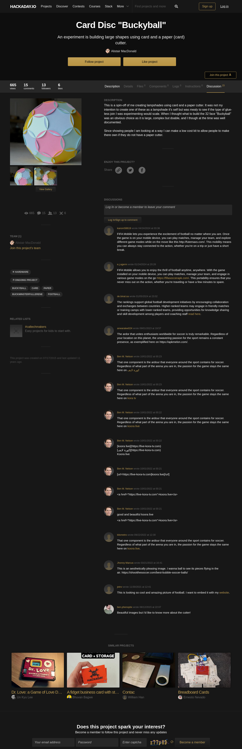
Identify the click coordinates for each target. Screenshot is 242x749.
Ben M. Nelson (125, 356)
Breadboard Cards (193, 692)
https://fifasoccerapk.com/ (173, 278)
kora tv (131, 398)
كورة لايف (133, 370)
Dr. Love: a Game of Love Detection (41, 692)
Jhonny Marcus (125, 562)
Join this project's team (25, 248)
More (124, 6)
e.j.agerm (122, 264)
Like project (149, 61)
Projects (46, 6)
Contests (79, 6)
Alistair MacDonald (121, 51)
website (224, 592)
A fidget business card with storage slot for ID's (105, 692)
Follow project (94, 61)
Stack (108, 6)
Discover (62, 6)
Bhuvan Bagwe (80, 697)
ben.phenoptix (124, 607)
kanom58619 (124, 228)
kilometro (122, 534)
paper (47, 288)
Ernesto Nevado (191, 697)
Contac (129, 692)
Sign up (207, 6)
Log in (224, 6)
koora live (133, 426)
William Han (133, 697)
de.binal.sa (123, 296)
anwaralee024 (124, 328)
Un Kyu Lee (22, 697)
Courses (94, 6)
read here (194, 313)
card (35, 288)
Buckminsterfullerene (27, 294)
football (54, 294)
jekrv (119, 586)
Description (112, 86)
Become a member (88, 730)
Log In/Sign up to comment (122, 219)
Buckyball (19, 288)
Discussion (216, 86)
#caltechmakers (35, 326)
